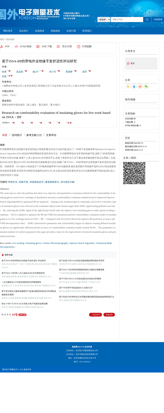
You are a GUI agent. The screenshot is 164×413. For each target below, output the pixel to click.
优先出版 (10, 39)
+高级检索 (158, 19)
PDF (7, 46)
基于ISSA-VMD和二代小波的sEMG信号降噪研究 (23, 273)
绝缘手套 (23, 182)
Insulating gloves (34, 243)
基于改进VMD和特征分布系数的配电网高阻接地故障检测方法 (86, 297)
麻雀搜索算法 (52, 182)
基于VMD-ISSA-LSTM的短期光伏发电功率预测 (80, 279)
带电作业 (12, 182)
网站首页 (8, 31)
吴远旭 (19, 71)
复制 (132, 63)
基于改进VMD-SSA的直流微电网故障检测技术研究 (81, 261)
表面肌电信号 (37, 182)
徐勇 (4, 71)
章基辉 (69, 71)
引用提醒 (87, 46)
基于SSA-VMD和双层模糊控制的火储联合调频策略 (81, 270)
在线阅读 (39, 31)
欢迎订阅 (71, 31)
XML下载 (47, 46)
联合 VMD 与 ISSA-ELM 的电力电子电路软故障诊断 (25, 304)
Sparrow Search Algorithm (82, 243)
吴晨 (4, 76)
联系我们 (87, 31)
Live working (18, 243)
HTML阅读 (26, 46)
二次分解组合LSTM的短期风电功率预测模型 (21, 282)
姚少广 (36, 71)
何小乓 (52, 71)
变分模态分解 (68, 182)
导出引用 (67, 46)
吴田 (84, 71)
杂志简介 (23, 31)
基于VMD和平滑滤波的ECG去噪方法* (76, 288)
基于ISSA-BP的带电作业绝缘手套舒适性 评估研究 (24, 261)
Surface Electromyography (55, 243)
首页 (2, 39)
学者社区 (109, 315)
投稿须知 (55, 31)
